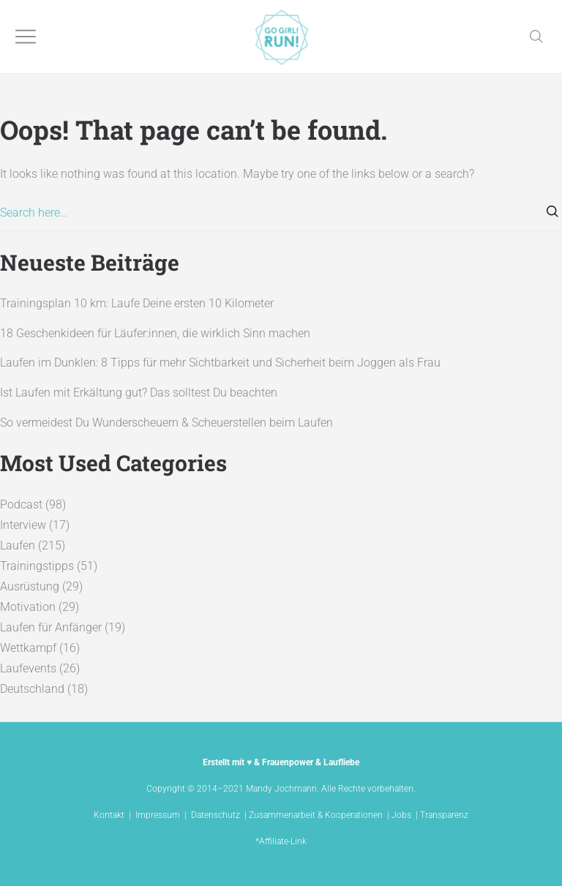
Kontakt (109, 815)
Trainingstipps (37, 566)
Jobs (401, 815)
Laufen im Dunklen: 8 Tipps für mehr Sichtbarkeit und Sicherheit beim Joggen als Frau (220, 362)
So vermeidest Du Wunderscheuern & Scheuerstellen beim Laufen (166, 422)
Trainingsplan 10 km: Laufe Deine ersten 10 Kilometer (137, 303)
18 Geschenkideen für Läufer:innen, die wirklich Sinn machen (155, 333)
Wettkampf (28, 648)
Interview (23, 525)
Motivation (28, 607)
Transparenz (444, 815)
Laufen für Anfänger (51, 627)
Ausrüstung (29, 586)
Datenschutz (215, 815)
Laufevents (28, 668)
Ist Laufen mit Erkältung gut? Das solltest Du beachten (138, 392)
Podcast (21, 504)
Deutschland (32, 689)
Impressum (157, 815)
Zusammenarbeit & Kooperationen (316, 815)
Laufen (17, 545)
